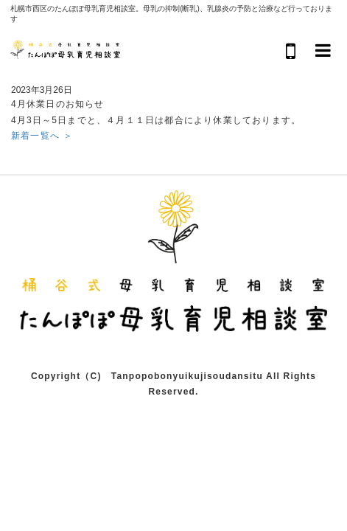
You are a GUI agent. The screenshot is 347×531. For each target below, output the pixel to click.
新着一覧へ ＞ (42, 136)
